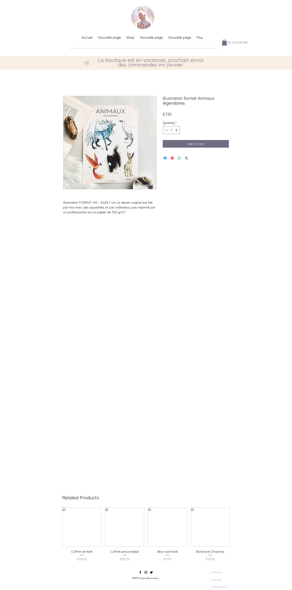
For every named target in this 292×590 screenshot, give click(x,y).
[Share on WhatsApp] (179, 158)
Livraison (217, 572)
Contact (217, 579)
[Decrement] (166, 130)
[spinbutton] (171, 130)
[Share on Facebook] (165, 158)
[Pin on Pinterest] (172, 158)
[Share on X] (186, 158)
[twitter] (151, 572)
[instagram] (146, 572)
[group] (146, 536)
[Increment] (177, 130)
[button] (224, 42)
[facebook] (140, 572)
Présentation (219, 587)
